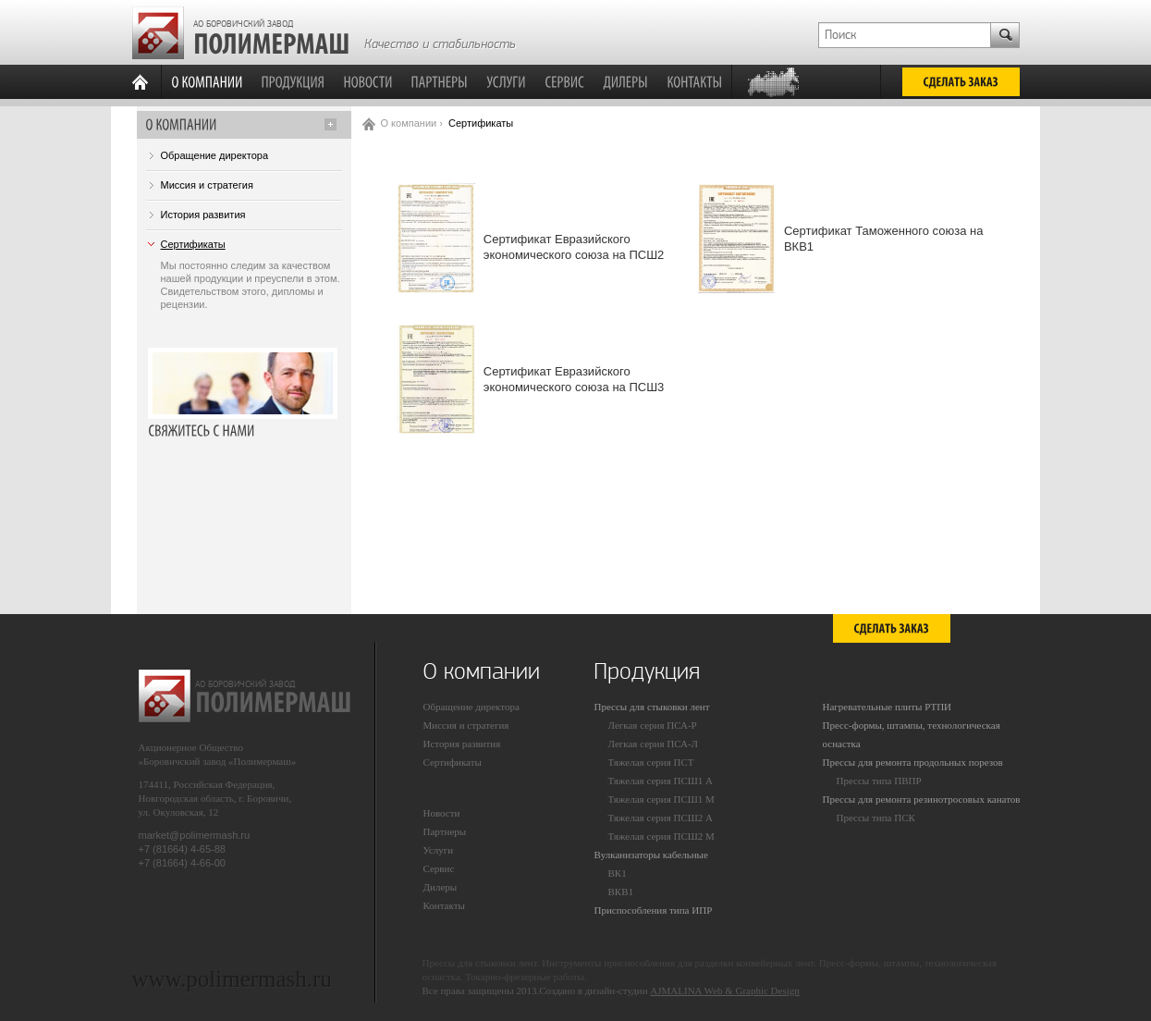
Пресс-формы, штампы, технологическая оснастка (911, 734)
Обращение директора (215, 155)
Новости (441, 812)
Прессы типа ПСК (876, 817)
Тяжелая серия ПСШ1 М (661, 799)
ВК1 (617, 873)
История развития (203, 214)
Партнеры (445, 831)
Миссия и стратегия (207, 185)
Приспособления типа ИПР (653, 910)
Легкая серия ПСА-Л (653, 743)
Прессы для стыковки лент (652, 706)
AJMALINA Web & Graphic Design (724, 990)
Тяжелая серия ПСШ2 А (661, 817)
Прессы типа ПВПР (879, 780)
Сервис (439, 868)
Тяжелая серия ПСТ (651, 762)
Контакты (444, 905)
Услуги (438, 849)
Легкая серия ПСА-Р (652, 725)
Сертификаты (193, 244)
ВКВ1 (621, 891)
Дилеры (440, 886)
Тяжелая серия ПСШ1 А (661, 780)
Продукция (647, 671)
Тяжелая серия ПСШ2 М (661, 836)
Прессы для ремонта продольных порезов (913, 762)
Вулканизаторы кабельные (651, 854)
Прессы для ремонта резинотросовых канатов (922, 799)
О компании (409, 123)
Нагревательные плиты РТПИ (887, 706)
